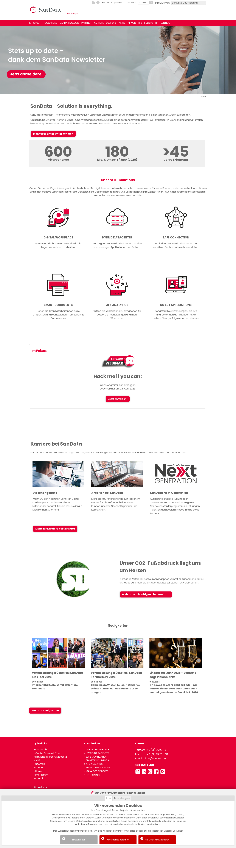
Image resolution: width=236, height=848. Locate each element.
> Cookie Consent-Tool (47, 753)
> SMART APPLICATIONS (97, 767)
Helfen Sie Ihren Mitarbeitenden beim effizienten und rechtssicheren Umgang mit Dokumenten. (58, 314)
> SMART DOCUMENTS (96, 760)
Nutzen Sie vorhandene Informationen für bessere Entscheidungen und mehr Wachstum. (117, 314)
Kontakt (131, 2)
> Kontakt (39, 778)
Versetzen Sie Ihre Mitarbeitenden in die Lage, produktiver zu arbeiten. (58, 245)
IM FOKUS (34, 23)
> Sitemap (39, 764)
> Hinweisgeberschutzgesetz (50, 756)
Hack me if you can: (117, 376)
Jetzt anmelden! (117, 399)
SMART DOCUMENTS (58, 305)
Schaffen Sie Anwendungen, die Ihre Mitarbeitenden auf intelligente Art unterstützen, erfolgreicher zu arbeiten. (176, 314)
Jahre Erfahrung (176, 160)
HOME (203, 96)
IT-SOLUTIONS (49, 23)
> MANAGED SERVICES (96, 771)
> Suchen (39, 767)
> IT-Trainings (92, 775)
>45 (176, 151)
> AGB (37, 760)
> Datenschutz (42, 749)
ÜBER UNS (111, 23)
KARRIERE (99, 23)
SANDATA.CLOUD (69, 23)
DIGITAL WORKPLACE (58, 237)
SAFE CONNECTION (176, 237)
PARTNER (86, 23)
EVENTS (148, 23)
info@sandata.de (155, 758)
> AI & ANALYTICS (93, 764)
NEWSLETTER (135, 23)
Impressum (117, 2)
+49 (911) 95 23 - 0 (155, 750)
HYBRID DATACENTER (117, 237)
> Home (38, 771)
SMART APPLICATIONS (176, 305)
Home (105, 2)
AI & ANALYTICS (117, 305)
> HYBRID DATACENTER (96, 753)
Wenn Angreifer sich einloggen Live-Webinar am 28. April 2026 (117, 386)
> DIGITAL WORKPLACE (96, 749)
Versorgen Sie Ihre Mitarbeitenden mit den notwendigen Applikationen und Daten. (117, 245)
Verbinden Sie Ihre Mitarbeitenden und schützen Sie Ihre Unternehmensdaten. (176, 245)
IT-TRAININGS (162, 23)
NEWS (122, 23)
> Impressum (41, 775)
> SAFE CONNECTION (95, 756)
